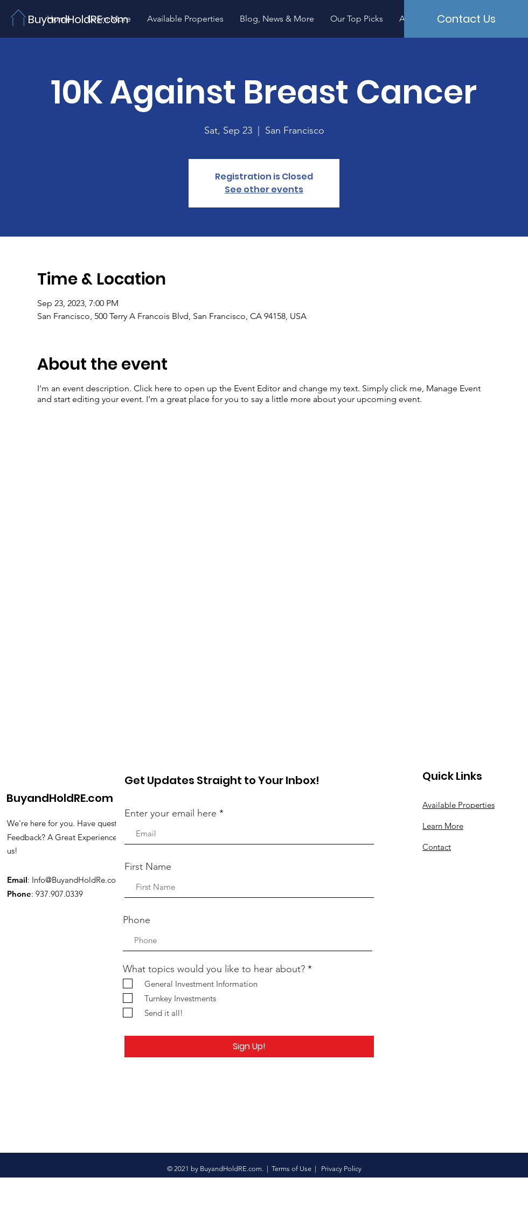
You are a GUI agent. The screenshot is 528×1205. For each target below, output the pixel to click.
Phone (136, 920)
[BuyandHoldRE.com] (79, 19)
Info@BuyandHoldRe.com (77, 880)
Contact (436, 847)
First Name (147, 866)
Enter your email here (170, 813)
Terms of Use (291, 1169)
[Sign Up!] (249, 1046)
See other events (264, 189)
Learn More (442, 826)
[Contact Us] (466, 19)
